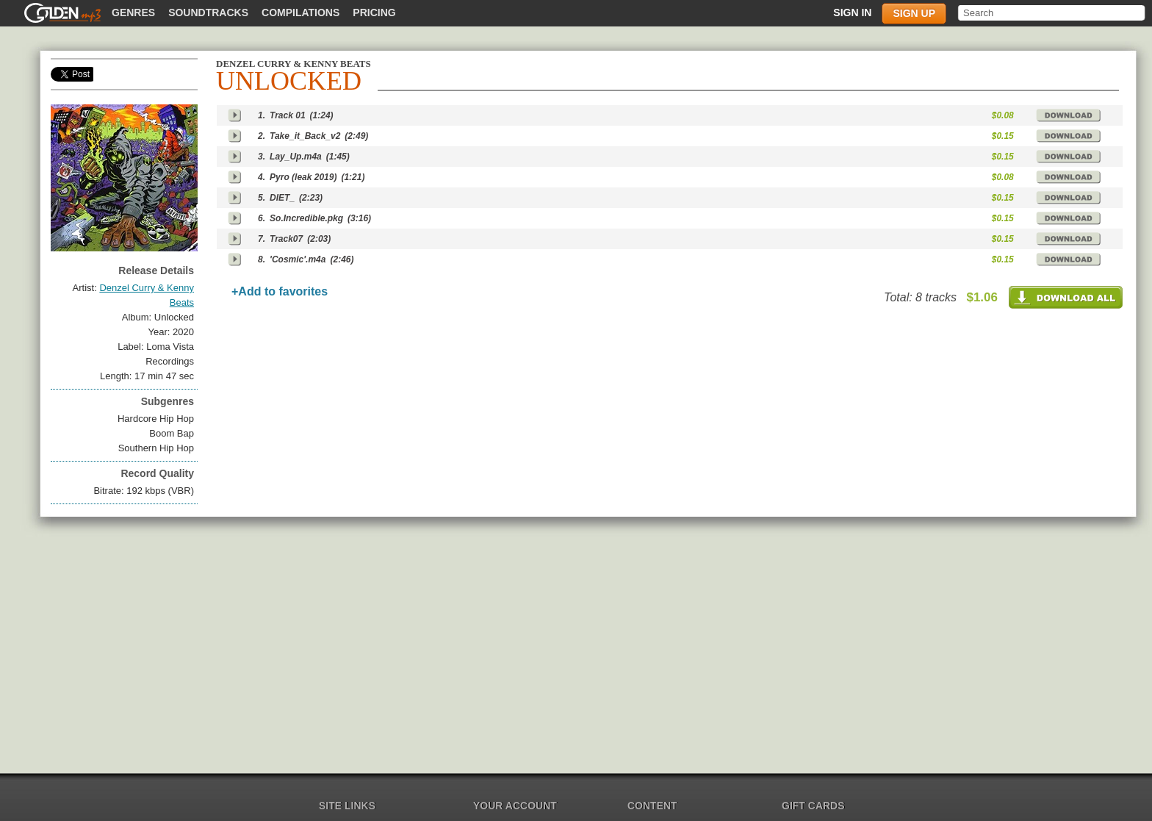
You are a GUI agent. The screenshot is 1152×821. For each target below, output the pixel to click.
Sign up (914, 13)
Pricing (374, 12)
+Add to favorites (279, 291)
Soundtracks (208, 12)
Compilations (300, 12)
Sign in (852, 12)
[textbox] (1052, 13)
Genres (133, 12)
